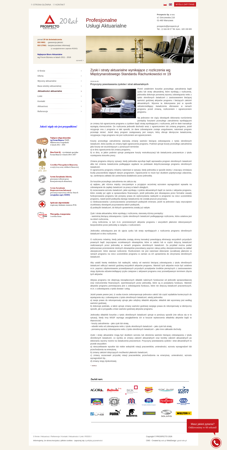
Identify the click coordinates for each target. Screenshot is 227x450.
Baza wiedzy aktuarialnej (59, 86)
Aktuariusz (59, 106)
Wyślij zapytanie (185, 4)
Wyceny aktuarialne (59, 81)
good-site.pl (182, 441)
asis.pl (163, 441)
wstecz (94, 365)
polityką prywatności (94, 441)
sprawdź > (80, 60)
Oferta (59, 76)
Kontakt (59, 101)
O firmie (59, 71)
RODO (87, 437)
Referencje (59, 111)
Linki (59, 96)
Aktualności (73, 437)
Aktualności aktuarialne (60, 91)
